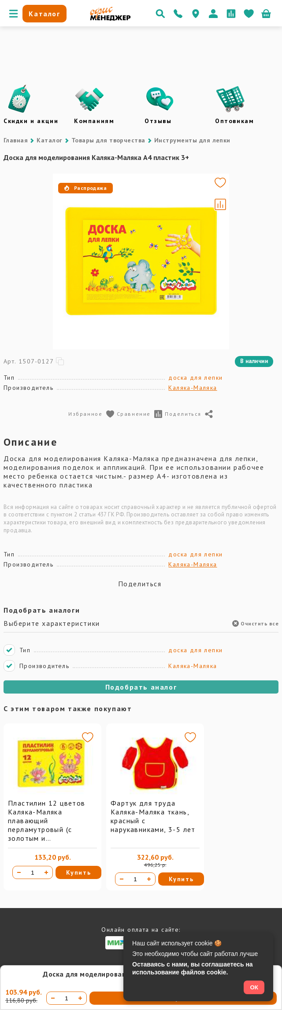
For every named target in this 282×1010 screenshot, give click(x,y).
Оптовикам (234, 121)
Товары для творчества (108, 140)
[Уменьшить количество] (19, 872)
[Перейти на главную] (110, 18)
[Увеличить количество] (46, 872)
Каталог (49, 140)
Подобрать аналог (141, 687)
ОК (254, 987)
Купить (78, 872)
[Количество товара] (32, 872)
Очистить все (255, 623)
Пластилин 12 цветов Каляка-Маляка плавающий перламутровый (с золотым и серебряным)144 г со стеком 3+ (46, 829)
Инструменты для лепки (192, 140)
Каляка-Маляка (192, 388)
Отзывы (158, 121)
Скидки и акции (31, 121)
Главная (16, 140)
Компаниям (94, 121)
